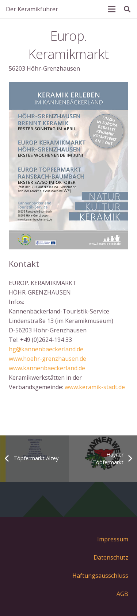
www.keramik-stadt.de (95, 387)
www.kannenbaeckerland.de (47, 368)
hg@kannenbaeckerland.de (46, 349)
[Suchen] (127, 9)
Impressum (112, 539)
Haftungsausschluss (100, 576)
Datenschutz (111, 557)
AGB (122, 594)
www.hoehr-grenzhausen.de (47, 359)
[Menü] (111, 9)
